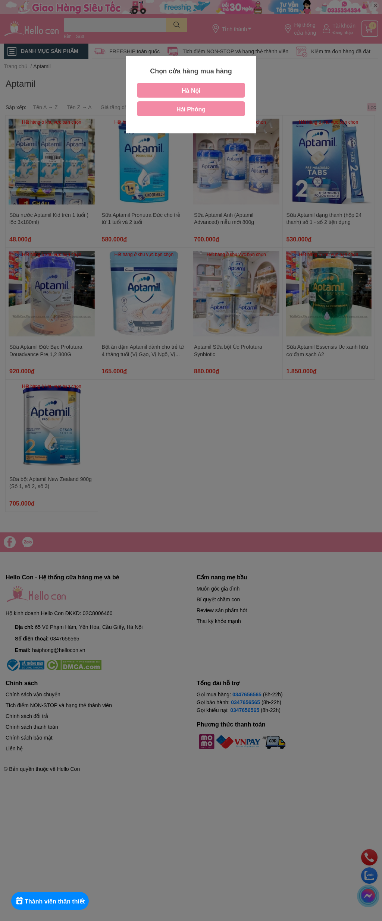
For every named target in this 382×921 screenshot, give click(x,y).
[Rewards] (52, 901)
